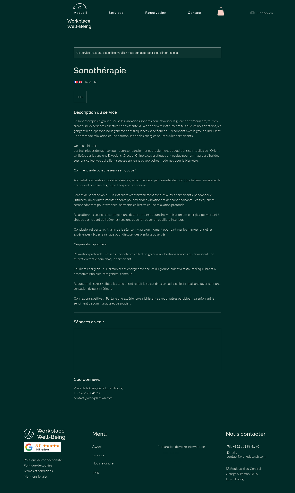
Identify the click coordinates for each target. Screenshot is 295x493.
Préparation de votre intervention (181, 447)
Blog (95, 472)
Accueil (97, 446)
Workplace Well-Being (52, 434)
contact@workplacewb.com (246, 456)
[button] (220, 11)
